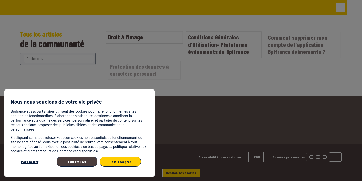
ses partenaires (43, 111)
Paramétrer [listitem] (29, 162)
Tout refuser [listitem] (77, 162)
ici (97, 151)
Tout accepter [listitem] (120, 162)
